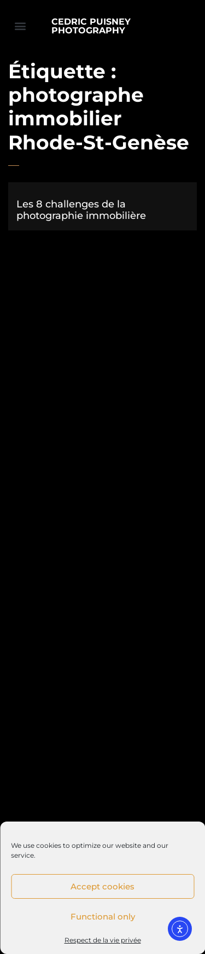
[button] (20, 25)
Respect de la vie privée (103, 940)
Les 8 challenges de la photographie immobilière (81, 210)
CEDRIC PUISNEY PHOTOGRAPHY (91, 26)
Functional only (103, 916)
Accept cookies (102, 886)
